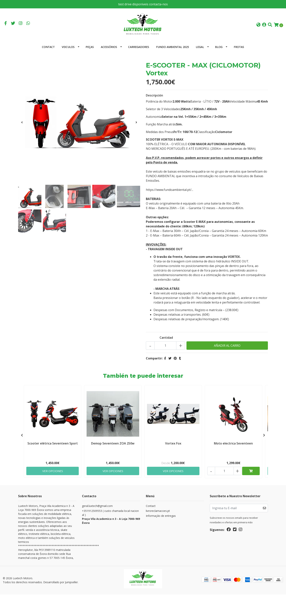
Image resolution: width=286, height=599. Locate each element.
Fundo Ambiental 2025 (172, 51)
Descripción (154, 100)
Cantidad (166, 342)
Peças (90, 51)
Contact (48, 51)
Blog (219, 51)
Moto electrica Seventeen (233, 447)
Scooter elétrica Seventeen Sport (52, 447)
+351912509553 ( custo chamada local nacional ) (111, 521)
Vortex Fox (173, 447)
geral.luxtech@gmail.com (97, 510)
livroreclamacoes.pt (158, 515)
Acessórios (109, 51)
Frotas (239, 51)
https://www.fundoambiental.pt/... (169, 194)
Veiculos (68, 51)
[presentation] (22, 127)
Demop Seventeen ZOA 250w (112, 447)
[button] (258, 27)
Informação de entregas (161, 520)
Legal (200, 51)
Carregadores (138, 51)
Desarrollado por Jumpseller (60, 587)
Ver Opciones (52, 475)
